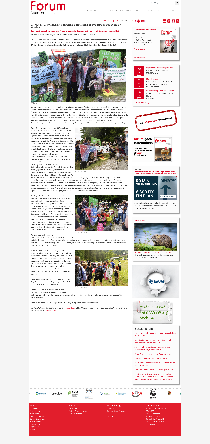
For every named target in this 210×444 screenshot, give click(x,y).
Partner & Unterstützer (78, 411)
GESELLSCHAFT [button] (107, 10)
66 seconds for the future (156, 408)
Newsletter (34, 413)
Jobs (108, 413)
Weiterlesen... (139, 49)
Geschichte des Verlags (116, 411)
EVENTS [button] (150, 10)
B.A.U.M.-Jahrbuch (153, 416)
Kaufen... (137, 54)
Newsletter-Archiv (37, 416)
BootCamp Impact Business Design (160, 90)
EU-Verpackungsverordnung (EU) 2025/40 (150, 358)
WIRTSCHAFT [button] (92, 10)
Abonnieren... (139, 57)
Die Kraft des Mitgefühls (155, 419)
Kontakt (33, 429)
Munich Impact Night (154, 79)
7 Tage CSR (150, 411)
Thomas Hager (69, 308)
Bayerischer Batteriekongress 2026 (160, 67)
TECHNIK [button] (119, 10)
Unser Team (112, 416)
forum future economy (155, 421)
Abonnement (35, 408)
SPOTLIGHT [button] (172, 10)
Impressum (34, 426)
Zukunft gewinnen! (153, 424)
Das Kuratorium (75, 408)
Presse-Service (35, 421)
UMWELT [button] (129, 10)
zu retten (55, 310)
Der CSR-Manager (153, 413)
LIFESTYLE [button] (140, 10)
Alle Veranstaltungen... (143, 102)
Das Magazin (112, 408)
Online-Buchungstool (38, 419)
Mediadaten (35, 411)
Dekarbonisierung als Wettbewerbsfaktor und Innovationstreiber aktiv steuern (152, 341)
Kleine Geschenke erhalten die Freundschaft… (152, 354)
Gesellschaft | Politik (111, 20)
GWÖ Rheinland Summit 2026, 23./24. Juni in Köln (153, 369)
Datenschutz (35, 424)
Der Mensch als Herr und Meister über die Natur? (153, 252)
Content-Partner (75, 413)
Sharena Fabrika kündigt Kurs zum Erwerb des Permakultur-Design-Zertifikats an (152, 348)
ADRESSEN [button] (161, 10)
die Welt (47, 310)
